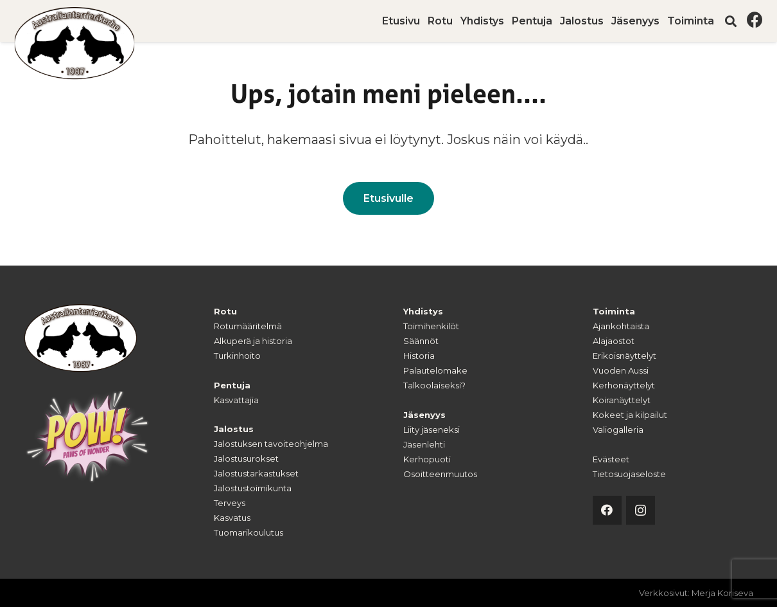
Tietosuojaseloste (629, 474)
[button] (731, 21)
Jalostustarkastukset (256, 473)
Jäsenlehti (424, 444)
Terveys (229, 503)
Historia (419, 355)
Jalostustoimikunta (253, 488)
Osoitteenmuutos (440, 474)
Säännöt (421, 341)
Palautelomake (435, 370)
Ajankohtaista (621, 326)
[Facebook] (755, 20)
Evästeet (611, 459)
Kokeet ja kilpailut (630, 415)
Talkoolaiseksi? (434, 385)
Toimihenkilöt (431, 326)
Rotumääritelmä (248, 326)
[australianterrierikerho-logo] (75, 43)
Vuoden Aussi (621, 370)
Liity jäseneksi (431, 429)
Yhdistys (423, 311)
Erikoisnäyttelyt (624, 355)
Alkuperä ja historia (253, 341)
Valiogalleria (618, 429)
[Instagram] (640, 510)
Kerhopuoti (427, 459)
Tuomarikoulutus (248, 532)
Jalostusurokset (246, 458)
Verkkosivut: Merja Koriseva (696, 593)
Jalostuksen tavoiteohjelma (271, 444)
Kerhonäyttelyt (624, 385)
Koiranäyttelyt (621, 400)
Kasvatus (232, 517)
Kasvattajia (236, 400)
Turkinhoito (237, 355)
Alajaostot (613, 341)
